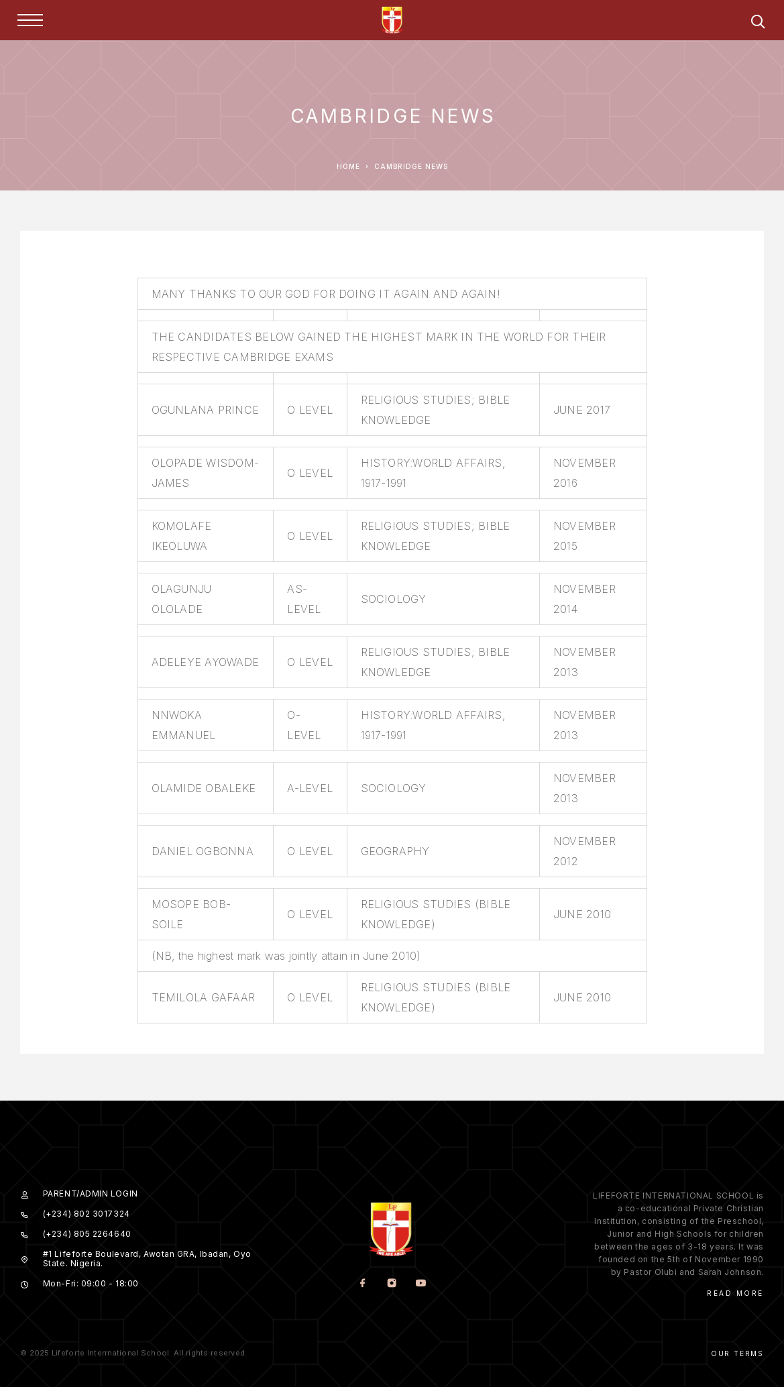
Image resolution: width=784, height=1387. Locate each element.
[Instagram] (392, 1284)
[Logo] (392, 20)
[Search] (758, 24)
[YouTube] (420, 1284)
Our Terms (737, 1353)
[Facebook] (363, 1284)
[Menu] (30, 20)
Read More (735, 1293)
